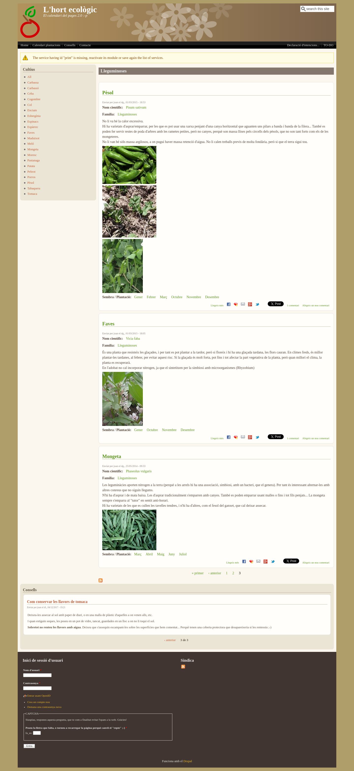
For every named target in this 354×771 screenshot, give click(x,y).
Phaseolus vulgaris (139, 471)
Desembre (212, 297)
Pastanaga (33, 160)
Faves (108, 323)
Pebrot (31, 171)
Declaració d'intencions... (303, 45)
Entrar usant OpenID (38, 695)
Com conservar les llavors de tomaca (57, 602)
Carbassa (32, 82)
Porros (31, 177)
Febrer (151, 297)
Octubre (176, 297)
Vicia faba (133, 338)
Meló (30, 143)
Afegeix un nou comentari (315, 305)
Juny (171, 554)
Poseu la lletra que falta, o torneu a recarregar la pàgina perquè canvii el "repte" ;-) (76, 727)
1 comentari (293, 305)
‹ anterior (214, 573)
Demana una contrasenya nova (44, 706)
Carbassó (33, 88)
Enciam (32, 110)
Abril (149, 554)
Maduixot (33, 138)
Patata (31, 166)
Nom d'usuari (32, 670)
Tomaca (32, 194)
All (29, 77)
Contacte (85, 45)
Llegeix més (217, 305)
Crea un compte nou (38, 702)
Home (25, 45)
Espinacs (32, 121)
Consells (69, 45)
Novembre (194, 297)
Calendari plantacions (46, 45)
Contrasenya (31, 683)
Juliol (183, 554)
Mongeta (111, 456)
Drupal (187, 761)
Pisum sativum (136, 107)
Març (163, 297)
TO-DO (328, 45)
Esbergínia (34, 116)
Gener (138, 297)
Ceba (30, 93)
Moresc (32, 155)
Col (29, 105)
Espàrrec (32, 127)
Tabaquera (33, 188)
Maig (160, 554)
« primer (198, 573)
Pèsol (107, 92)
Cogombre (33, 99)
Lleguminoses (127, 114)
